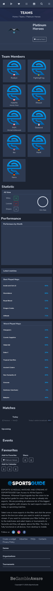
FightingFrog (38, 78)
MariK (38, 152)
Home (15, 16)
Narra (14, 177)
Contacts (42, 539)
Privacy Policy (8, 542)
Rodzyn (14, 78)
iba (14, 152)
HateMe (14, 102)
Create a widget (9, 539)
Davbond (39, 127)
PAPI (14, 127)
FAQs (33, 539)
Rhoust (39, 102)
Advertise (23, 539)
